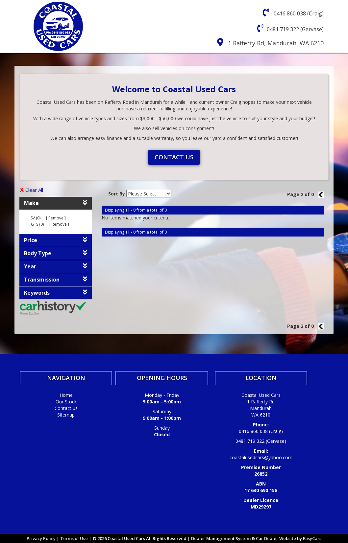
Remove (55, 218)
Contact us (174, 157)
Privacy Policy (42, 538)
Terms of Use (74, 538)
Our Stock (66, 401)
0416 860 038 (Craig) (298, 13)
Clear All (34, 190)
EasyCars (312, 538)
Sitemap (66, 415)
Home (66, 395)
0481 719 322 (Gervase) (295, 29)
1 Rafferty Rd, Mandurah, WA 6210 (276, 43)
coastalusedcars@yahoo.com (261, 457)
